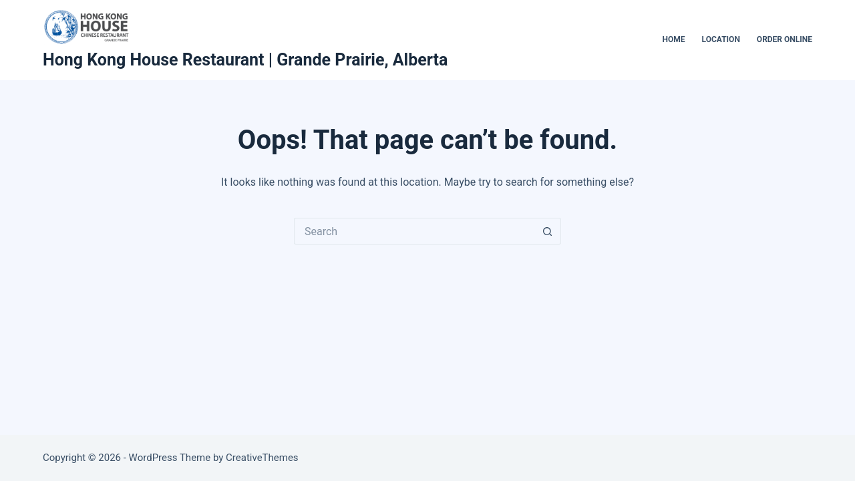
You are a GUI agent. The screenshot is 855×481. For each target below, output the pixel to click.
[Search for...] (414, 231)
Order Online (784, 39)
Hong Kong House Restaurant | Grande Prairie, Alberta (245, 59)
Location (721, 39)
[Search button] (547, 231)
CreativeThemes (262, 458)
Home (674, 39)
